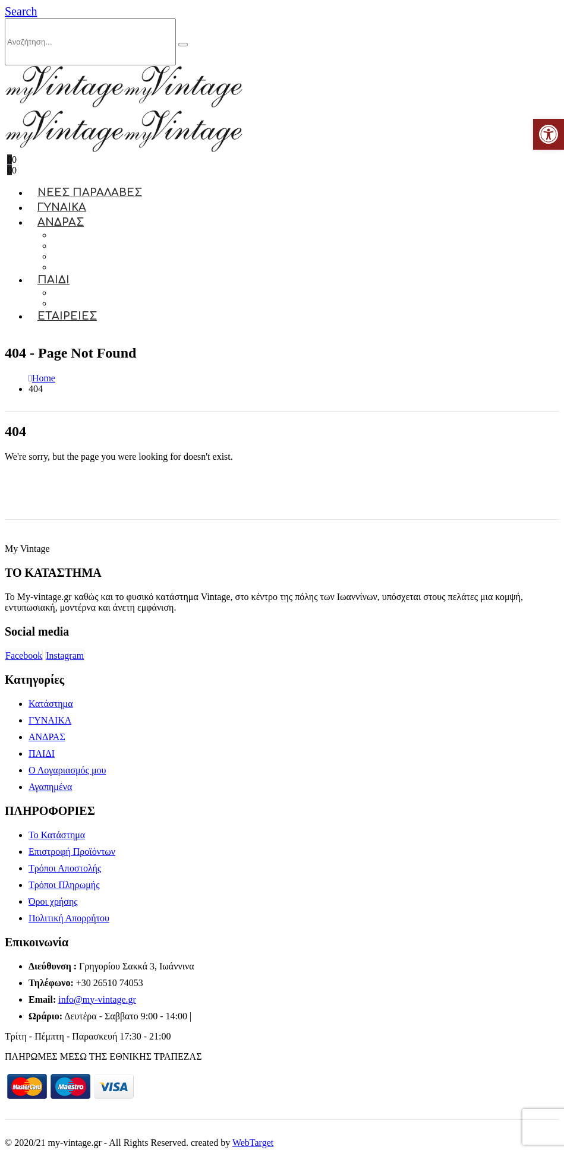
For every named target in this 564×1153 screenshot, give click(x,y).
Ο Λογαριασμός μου (67, 770)
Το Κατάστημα (57, 835)
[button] (21, 11)
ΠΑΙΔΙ (53, 280)
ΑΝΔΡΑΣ (60, 222)
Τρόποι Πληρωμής (64, 885)
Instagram (65, 655)
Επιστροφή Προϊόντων (72, 851)
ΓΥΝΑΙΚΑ (50, 720)
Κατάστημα (51, 704)
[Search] (183, 44)
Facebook (23, 655)
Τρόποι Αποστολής (65, 868)
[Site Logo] (123, 104)
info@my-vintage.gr (97, 999)
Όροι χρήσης (53, 901)
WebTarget (252, 1143)
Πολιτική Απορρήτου (69, 918)
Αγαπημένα (50, 787)
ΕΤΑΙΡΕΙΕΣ (67, 316)
